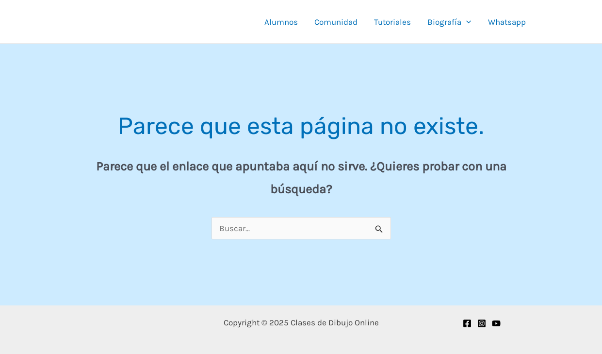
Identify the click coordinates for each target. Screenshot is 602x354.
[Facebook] (467, 323)
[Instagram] (481, 323)
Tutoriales (392, 22)
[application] (466, 22)
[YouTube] (496, 323)
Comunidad (336, 22)
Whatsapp (507, 22)
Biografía (449, 22)
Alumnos (281, 22)
